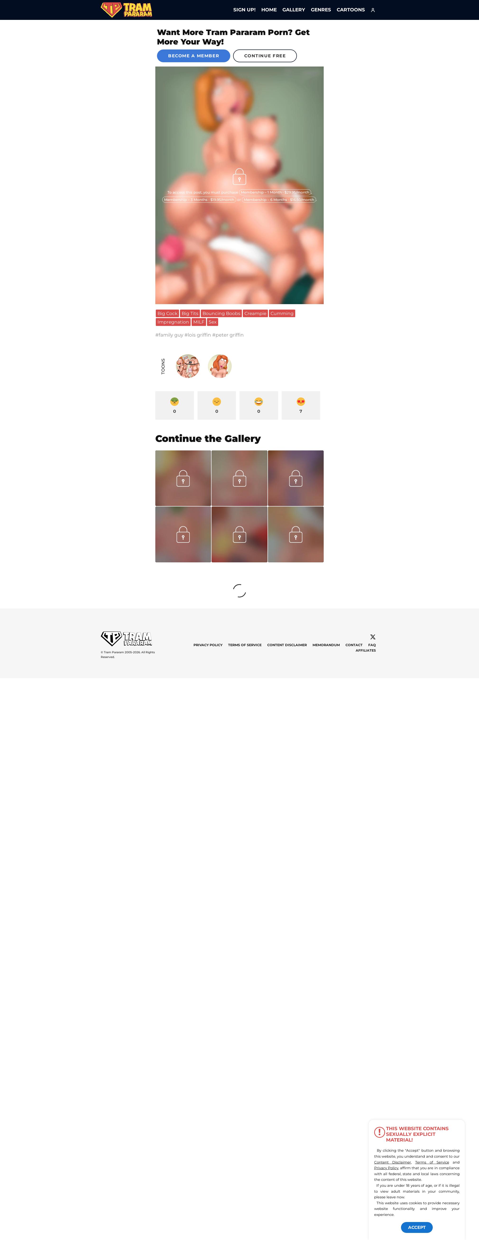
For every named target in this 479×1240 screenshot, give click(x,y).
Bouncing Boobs (221, 313)
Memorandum (326, 645)
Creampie (255, 313)
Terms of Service (245, 645)
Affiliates (366, 650)
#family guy (169, 335)
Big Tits (190, 313)
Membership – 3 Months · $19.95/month (199, 199)
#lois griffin (198, 335)
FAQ (372, 645)
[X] (373, 637)
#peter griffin (228, 335)
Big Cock (167, 313)
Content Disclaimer (287, 645)
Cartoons (351, 10)
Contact (354, 645)
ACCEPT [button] (417, 1227)
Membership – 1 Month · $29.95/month (275, 192)
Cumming (282, 313)
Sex (212, 322)
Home (269, 10)
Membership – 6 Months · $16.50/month (279, 199)
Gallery (293, 10)
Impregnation (173, 322)
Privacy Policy (207, 645)
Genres (321, 10)
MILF (198, 322)
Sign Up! (244, 10)
